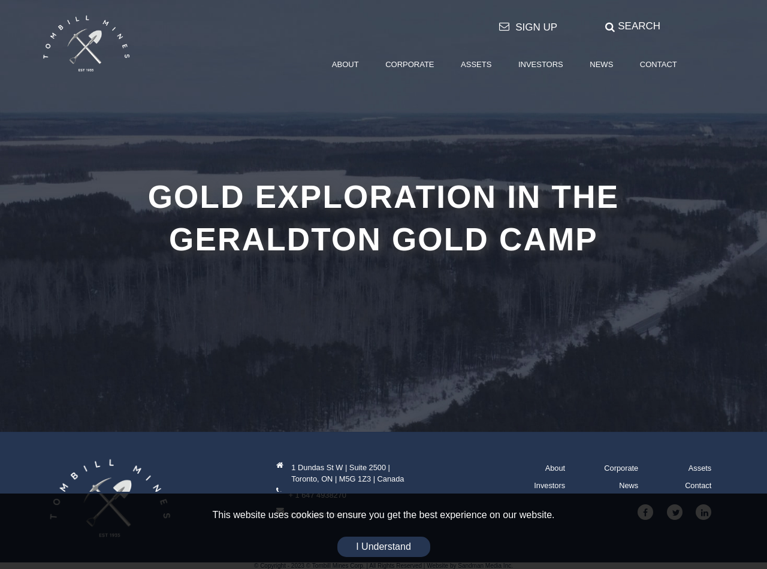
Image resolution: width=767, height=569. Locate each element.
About (555, 468)
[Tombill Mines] (86, 43)
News (628, 485)
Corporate (621, 468)
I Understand (383, 546)
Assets (700, 468)
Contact (698, 485)
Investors (549, 485)
